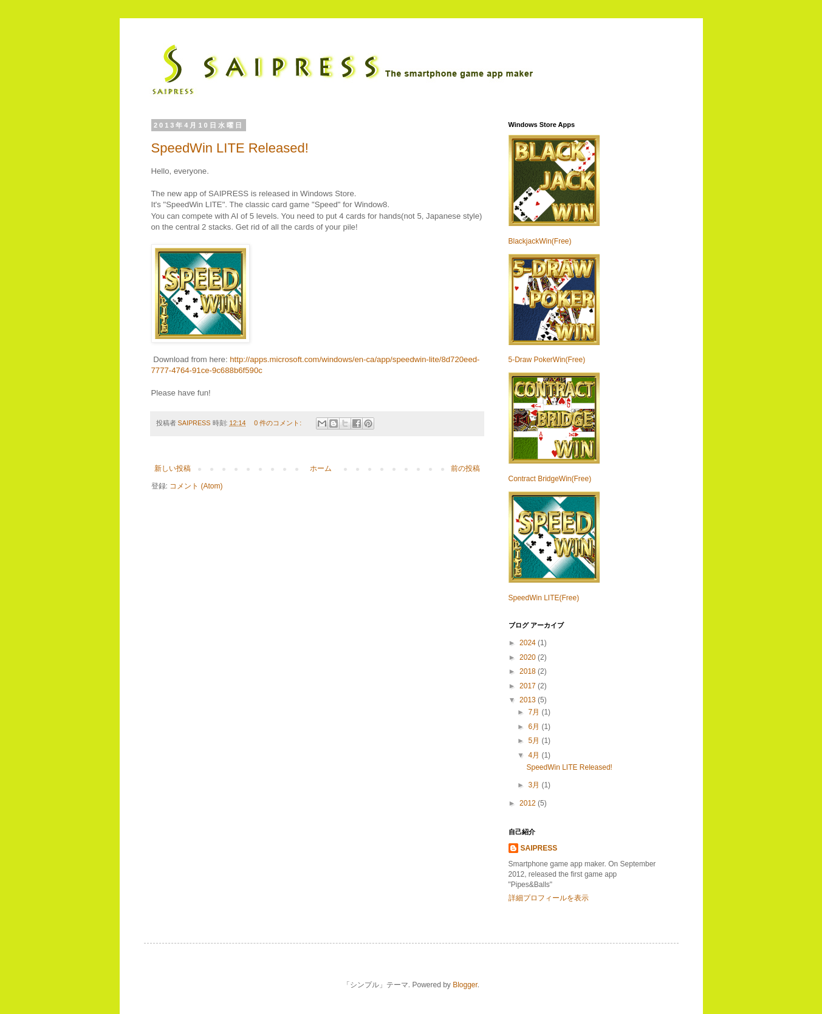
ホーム (321, 468)
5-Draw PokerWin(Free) (547, 359)
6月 (534, 726)
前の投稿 (465, 468)
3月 (534, 785)
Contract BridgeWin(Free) (550, 478)
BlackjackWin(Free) (540, 241)
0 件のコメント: (278, 422)
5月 (534, 740)
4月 (534, 755)
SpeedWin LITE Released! (230, 148)
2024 (528, 643)
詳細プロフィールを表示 (549, 898)
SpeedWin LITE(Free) (544, 598)
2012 (528, 803)
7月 (534, 712)
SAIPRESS (195, 422)
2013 (528, 700)
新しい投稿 (172, 468)
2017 (528, 686)
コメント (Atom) (196, 486)
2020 (528, 657)
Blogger (465, 985)
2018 (528, 671)
